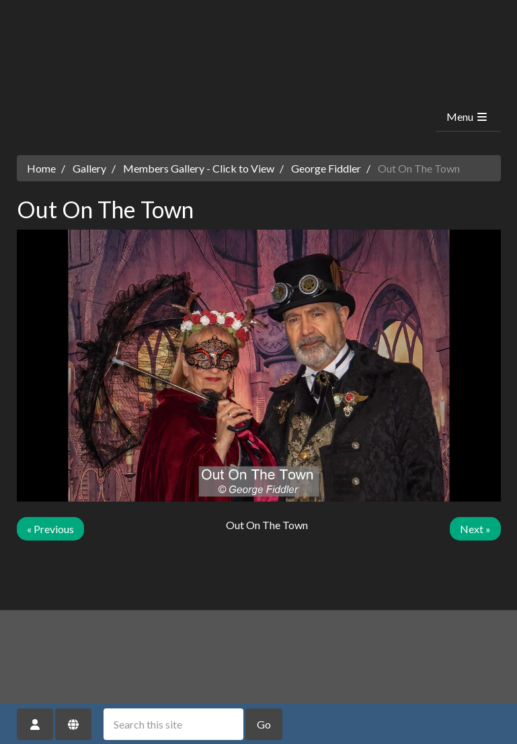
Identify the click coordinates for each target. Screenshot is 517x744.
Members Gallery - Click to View (198, 168)
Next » (475, 528)
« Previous (50, 528)
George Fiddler (326, 168)
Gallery (89, 168)
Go (264, 724)
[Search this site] (173, 724)
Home (41, 168)
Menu (467, 116)
